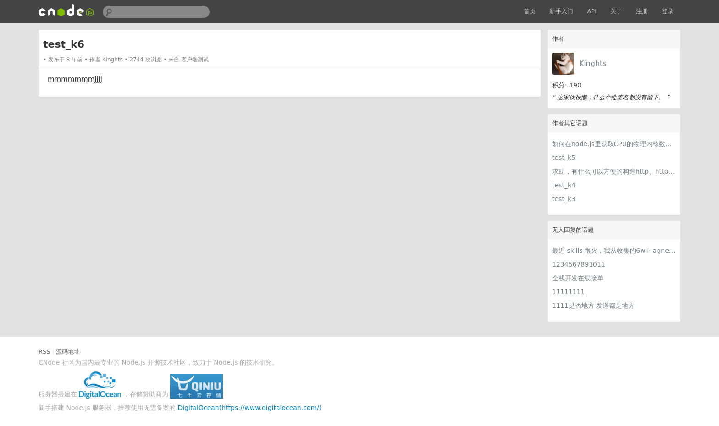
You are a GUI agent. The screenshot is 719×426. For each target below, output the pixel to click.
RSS (44, 351)
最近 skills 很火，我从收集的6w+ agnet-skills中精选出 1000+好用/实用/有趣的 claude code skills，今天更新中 (614, 250)
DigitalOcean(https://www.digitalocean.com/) (250, 407)
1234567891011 (578, 264)
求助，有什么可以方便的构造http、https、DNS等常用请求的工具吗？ (614, 171)
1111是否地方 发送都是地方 (593, 305)
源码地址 (68, 351)
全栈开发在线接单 (577, 278)
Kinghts (593, 63)
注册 (642, 11)
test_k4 (563, 185)
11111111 (568, 291)
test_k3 (563, 198)
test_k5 (563, 157)
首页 (530, 11)
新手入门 (561, 11)
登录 (668, 11)
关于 (616, 11)
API (592, 11)
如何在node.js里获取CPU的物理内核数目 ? (614, 143)
